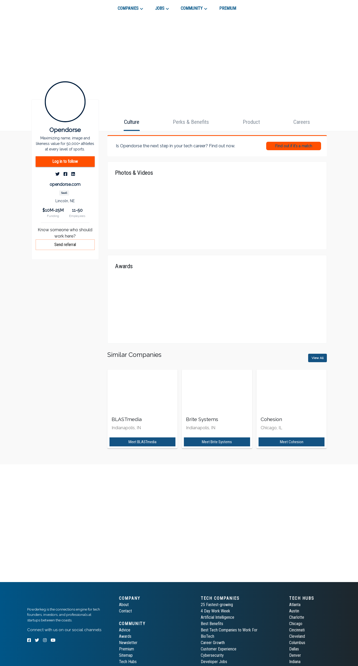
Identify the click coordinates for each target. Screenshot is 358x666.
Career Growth (213, 642)
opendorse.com (65, 184)
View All (317, 358)
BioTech (207, 636)
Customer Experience (218, 648)
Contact (125, 610)
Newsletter (128, 642)
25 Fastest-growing (217, 604)
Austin (294, 610)
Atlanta (294, 604)
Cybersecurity (212, 655)
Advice (124, 629)
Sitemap (126, 655)
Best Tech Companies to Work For (229, 629)
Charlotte (296, 617)
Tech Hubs (128, 661)
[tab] (46, 6)
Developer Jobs (214, 661)
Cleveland (297, 636)
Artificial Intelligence (217, 617)
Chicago (295, 623)
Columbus (297, 642)
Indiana (294, 661)
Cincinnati (297, 629)
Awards (125, 636)
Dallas (294, 648)
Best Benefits (212, 623)
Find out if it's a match (293, 146)
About (124, 604)
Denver (295, 655)
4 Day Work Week (215, 610)
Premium (126, 648)
